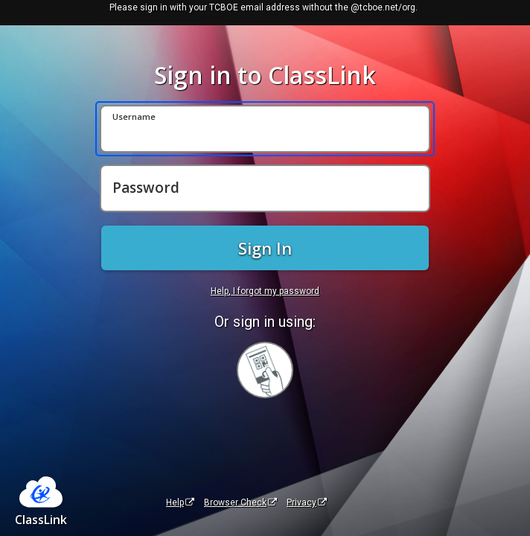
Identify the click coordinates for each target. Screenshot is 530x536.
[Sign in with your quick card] (265, 370)
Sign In (265, 248)
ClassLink (41, 519)
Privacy (307, 502)
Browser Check (240, 502)
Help (180, 502)
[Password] (265, 188)
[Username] (265, 128)
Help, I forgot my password (265, 291)
